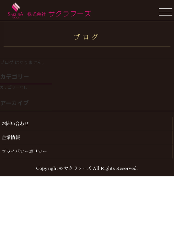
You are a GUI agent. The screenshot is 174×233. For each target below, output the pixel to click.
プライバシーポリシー (24, 151)
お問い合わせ (15, 123)
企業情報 (11, 137)
